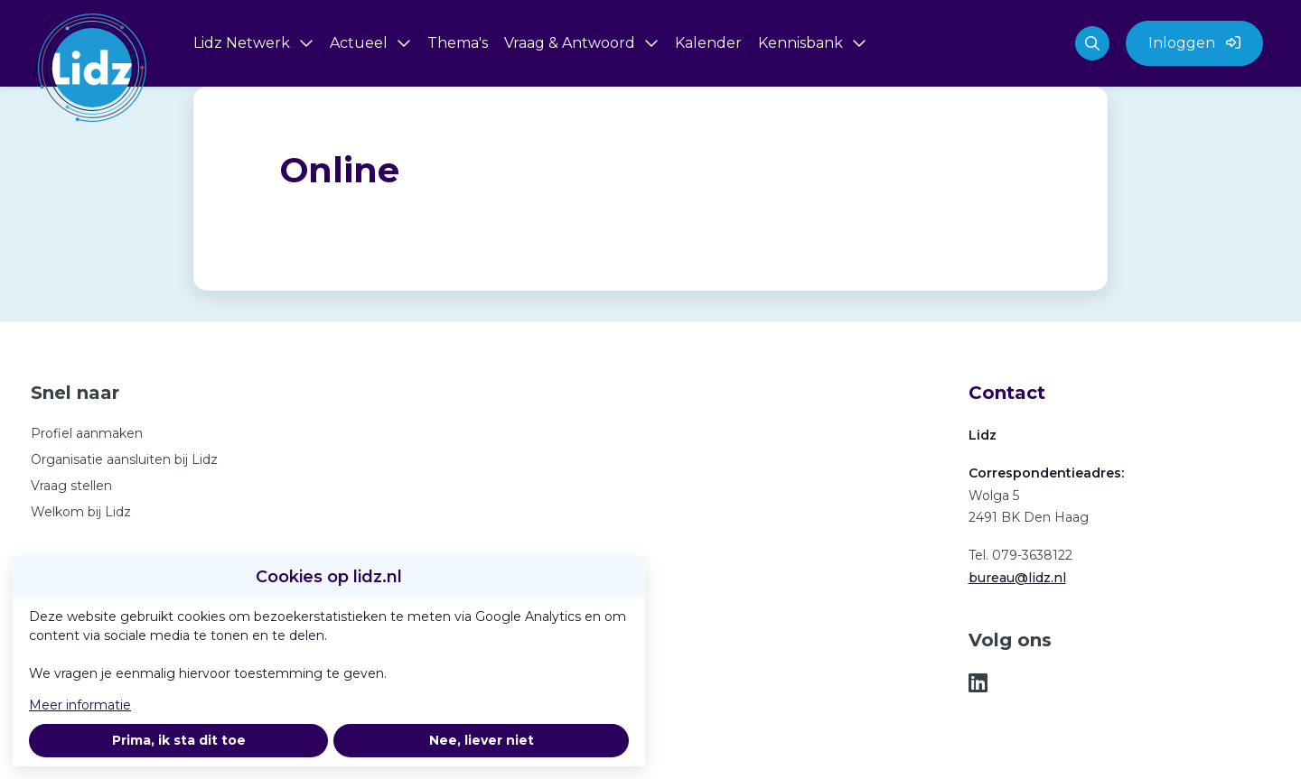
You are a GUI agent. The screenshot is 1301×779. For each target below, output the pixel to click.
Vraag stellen (71, 486)
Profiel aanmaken (87, 433)
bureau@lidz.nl (1017, 578)
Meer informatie (80, 705)
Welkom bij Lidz (81, 512)
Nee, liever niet (481, 740)
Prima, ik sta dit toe (179, 740)
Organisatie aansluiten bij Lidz (124, 459)
